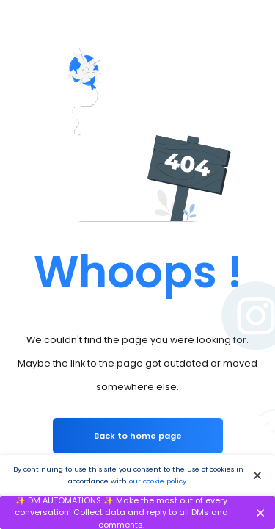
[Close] (257, 475)
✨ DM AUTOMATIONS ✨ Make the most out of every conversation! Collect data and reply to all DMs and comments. (121, 512)
